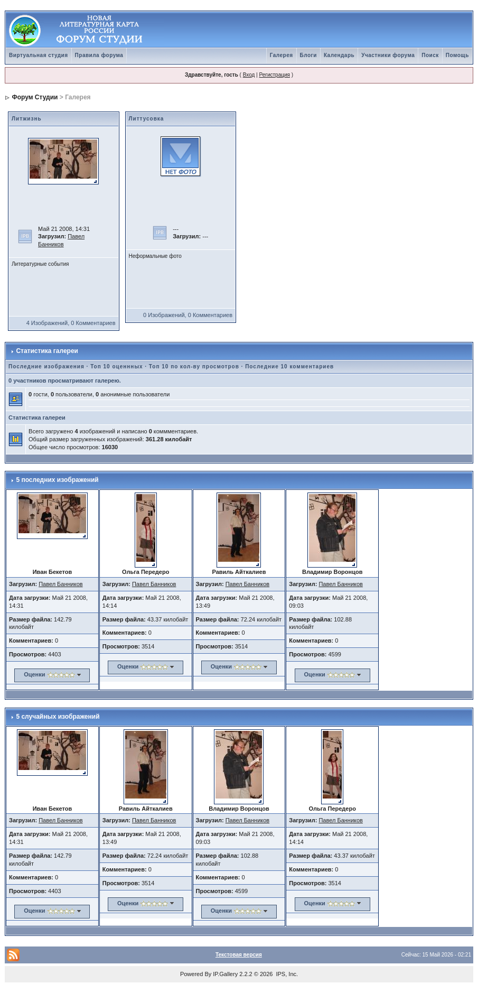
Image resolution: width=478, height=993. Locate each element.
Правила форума (99, 55)
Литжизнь (27, 119)
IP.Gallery (225, 974)
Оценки (34, 674)
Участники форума (388, 55)
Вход (249, 75)
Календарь (339, 55)
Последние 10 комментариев (289, 366)
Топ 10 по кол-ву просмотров (194, 366)
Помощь (457, 55)
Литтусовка (146, 119)
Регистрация (274, 75)
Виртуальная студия (38, 55)
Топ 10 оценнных (116, 366)
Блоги (308, 55)
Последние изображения (46, 366)
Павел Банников (61, 584)
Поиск (430, 55)
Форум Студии (35, 97)
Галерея (281, 55)
